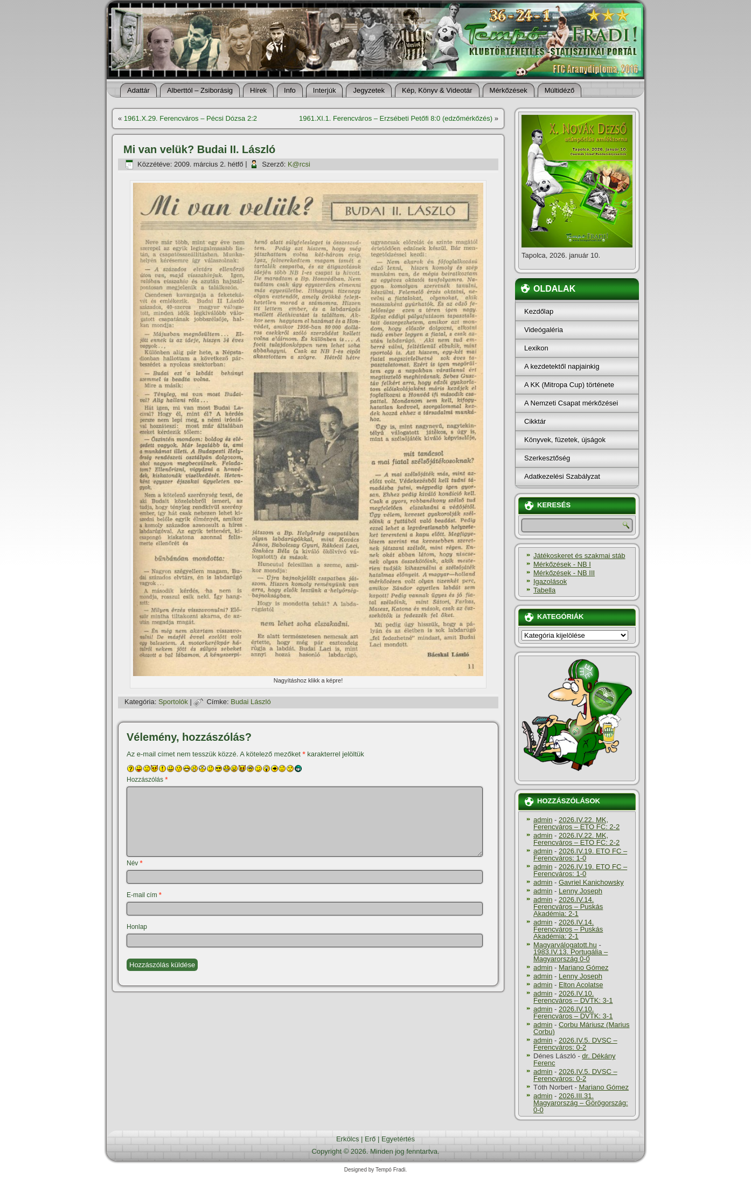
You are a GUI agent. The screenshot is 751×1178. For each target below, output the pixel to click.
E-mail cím (144, 895)
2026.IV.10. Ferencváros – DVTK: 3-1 (573, 996)
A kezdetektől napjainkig (561, 366)
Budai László (250, 702)
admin (542, 820)
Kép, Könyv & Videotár (437, 90)
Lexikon (536, 348)
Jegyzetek (369, 90)
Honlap (137, 927)
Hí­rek (258, 90)
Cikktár (535, 421)
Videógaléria (543, 330)
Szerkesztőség (547, 458)
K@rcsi (299, 164)
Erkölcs (347, 1139)
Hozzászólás (147, 779)
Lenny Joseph (580, 891)
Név (134, 863)
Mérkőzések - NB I (562, 564)
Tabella (544, 590)
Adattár (138, 90)
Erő (370, 1139)
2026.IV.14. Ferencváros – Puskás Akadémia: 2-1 (568, 906)
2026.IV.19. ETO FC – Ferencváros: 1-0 (580, 854)
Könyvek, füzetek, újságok (565, 440)
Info (290, 90)
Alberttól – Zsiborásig (200, 90)
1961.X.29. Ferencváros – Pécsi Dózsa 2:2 (190, 118)
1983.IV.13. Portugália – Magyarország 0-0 (570, 955)
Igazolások (550, 581)
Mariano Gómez (583, 967)
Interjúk (324, 90)
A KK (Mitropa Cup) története (569, 385)
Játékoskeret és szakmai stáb (579, 556)
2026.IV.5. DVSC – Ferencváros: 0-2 (575, 1043)
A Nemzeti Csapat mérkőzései (571, 403)
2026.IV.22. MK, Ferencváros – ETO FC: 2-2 (576, 823)
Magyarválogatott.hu (565, 945)
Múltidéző (560, 90)
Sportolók (173, 702)
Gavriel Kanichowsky (591, 882)
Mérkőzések (508, 90)
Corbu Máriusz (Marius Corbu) (581, 1028)
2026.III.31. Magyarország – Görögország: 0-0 (580, 1103)
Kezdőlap (538, 311)
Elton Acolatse (581, 985)
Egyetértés (398, 1139)
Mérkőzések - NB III (564, 573)
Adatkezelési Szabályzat (562, 476)
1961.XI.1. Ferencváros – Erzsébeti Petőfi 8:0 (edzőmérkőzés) (395, 118)
